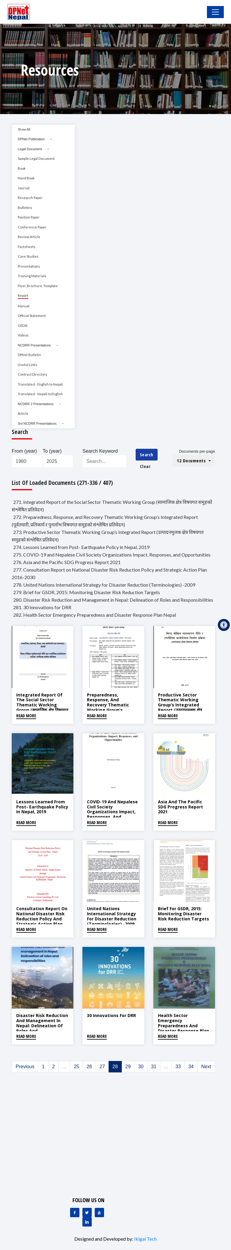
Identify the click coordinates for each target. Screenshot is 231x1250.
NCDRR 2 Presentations (36, 404)
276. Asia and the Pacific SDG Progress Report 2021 (67, 562)
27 (102, 1066)
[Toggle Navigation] (215, 12)
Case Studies (28, 256)
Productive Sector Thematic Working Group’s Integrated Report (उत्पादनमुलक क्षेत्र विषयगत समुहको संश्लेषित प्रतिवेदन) (180, 707)
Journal (23, 188)
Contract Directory (32, 374)
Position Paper (29, 217)
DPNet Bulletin (29, 355)
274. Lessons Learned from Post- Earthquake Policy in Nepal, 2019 (81, 547)
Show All (24, 129)
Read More (26, 715)
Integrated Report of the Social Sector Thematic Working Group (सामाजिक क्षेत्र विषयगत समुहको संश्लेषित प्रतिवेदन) (42, 705)
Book (22, 168)
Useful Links (27, 365)
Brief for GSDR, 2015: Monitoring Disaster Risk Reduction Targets (183, 914)
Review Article (29, 237)
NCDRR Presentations (34, 345)
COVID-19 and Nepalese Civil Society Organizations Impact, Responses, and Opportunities (112, 812)
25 (76, 1066)
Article (23, 413)
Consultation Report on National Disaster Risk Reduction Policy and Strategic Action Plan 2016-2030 (41, 919)
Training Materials (32, 276)
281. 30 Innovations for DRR (42, 607)
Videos (23, 335)
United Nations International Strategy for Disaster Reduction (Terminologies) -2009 (111, 916)
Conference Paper (32, 227)
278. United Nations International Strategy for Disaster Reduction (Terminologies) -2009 (104, 585)
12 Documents (192, 461)
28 (115, 1066)
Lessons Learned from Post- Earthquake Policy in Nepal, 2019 (42, 807)
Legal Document (30, 149)
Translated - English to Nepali (40, 384)
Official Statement (32, 316)
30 (140, 1066)
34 (191, 1066)
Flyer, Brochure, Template (38, 286)
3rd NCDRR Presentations (37, 423)
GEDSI (22, 325)
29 (128, 1066)
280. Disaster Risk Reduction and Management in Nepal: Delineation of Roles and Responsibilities (113, 600)
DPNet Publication (31, 139)
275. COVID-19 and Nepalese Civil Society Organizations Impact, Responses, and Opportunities (112, 554)
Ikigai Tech (145, 1239)
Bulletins (25, 207)
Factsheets (26, 247)
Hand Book (26, 178)
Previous (25, 1066)
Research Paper (30, 198)
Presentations (29, 266)
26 (89, 1066)
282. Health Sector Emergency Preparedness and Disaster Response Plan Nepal (94, 615)
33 (178, 1066)
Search (146, 454)
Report (23, 295)
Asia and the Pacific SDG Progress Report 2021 (180, 807)
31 (153, 1066)
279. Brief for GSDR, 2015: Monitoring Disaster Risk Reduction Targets (86, 592)
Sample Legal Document (36, 158)
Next (206, 1066)
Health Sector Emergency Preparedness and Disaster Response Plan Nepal (183, 1025)
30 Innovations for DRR (111, 1015)
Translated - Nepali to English (40, 394)
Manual (23, 306)
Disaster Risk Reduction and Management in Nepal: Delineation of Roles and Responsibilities (42, 1025)
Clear (145, 466)
